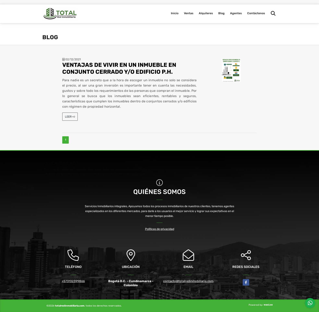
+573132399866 (73, 281)
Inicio (174, 13)
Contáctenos (256, 13)
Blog (221, 13)
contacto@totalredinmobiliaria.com (188, 281)
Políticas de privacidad (159, 229)
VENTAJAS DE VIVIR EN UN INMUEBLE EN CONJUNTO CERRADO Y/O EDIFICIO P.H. (119, 68)
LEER (70, 116)
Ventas (188, 13)
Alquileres (206, 13)
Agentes (236, 13)
